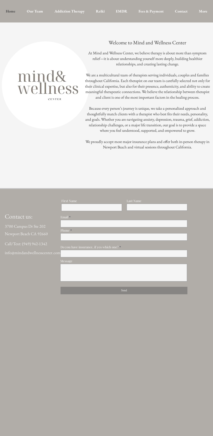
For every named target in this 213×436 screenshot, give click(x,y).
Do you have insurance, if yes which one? (90, 247)
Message (66, 261)
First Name (69, 200)
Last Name (134, 200)
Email (64, 217)
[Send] (124, 290)
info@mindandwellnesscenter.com (33, 252)
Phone (65, 230)
